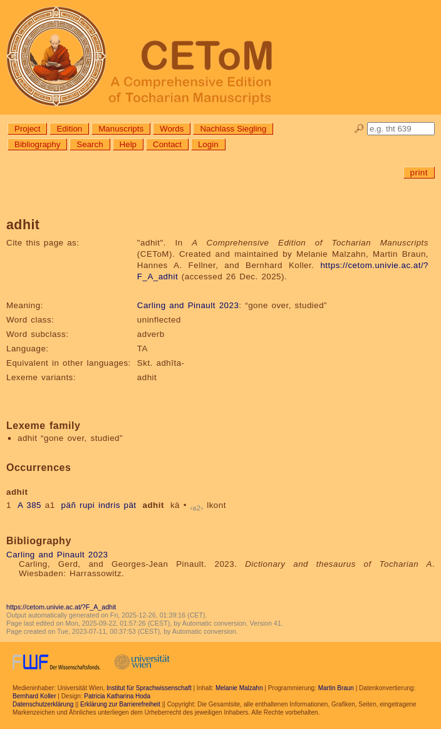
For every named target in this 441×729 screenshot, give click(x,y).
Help (128, 144)
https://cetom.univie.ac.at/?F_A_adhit (61, 607)
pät (130, 505)
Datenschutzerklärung (43, 704)
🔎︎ (359, 128)
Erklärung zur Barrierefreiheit (120, 704)
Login (208, 144)
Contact (167, 144)
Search (89, 144)
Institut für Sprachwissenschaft (149, 688)
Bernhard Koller (34, 696)
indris (109, 505)
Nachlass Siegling (233, 128)
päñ (68, 505)
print (419, 172)
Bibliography (37, 144)
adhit (153, 505)
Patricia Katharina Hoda (117, 696)
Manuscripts (120, 128)
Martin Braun (336, 688)
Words (172, 128)
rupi (87, 505)
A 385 (29, 505)
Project (27, 128)
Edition (69, 128)
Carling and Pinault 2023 (188, 305)
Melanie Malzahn (239, 688)
